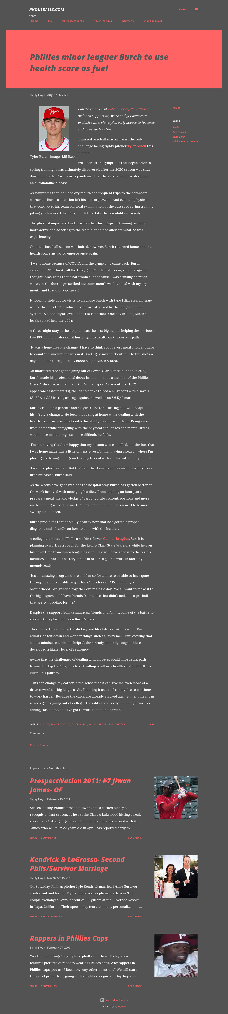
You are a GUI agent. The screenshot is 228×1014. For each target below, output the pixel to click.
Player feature (180, 132)
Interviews (126, 20)
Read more (135, 837)
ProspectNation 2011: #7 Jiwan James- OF (80, 785)
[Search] (183, 9)
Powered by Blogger (114, 1000)
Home (32, 20)
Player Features (101, 20)
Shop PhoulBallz (151, 20)
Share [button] (176, 108)
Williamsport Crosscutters (186, 141)
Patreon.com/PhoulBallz (127, 109)
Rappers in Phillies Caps (69, 938)
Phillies (177, 127)
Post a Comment (41, 745)
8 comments (49, 837)
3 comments (49, 986)
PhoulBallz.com (46, 9)
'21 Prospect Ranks (71, 20)
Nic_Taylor (121, 1006)
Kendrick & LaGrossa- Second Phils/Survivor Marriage (77, 864)
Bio (48, 20)
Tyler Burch (136, 146)
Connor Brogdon (116, 538)
